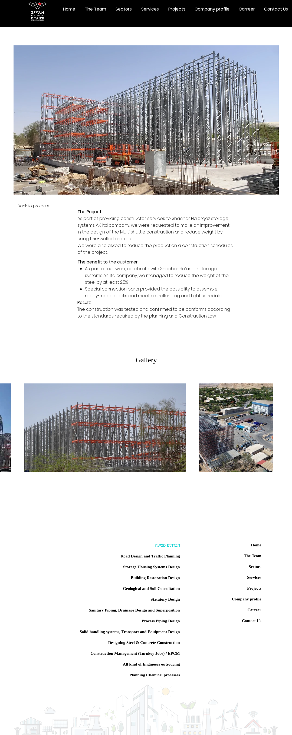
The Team (252, 555)
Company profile (246, 599)
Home (256, 544)
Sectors (255, 566)
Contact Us (251, 620)
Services (254, 577)
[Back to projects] (31, 206)
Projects (254, 588)
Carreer (254, 609)
